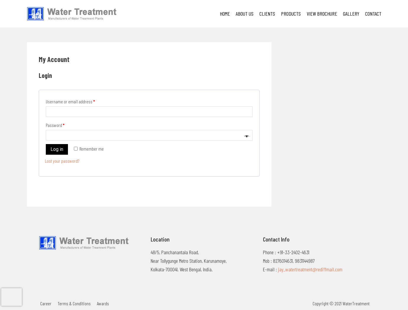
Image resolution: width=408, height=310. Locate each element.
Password (55, 125)
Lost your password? (62, 161)
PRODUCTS (291, 13)
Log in (57, 149)
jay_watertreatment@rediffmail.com (310, 269)
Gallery (351, 13)
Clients (267, 13)
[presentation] (11, 297)
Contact (373, 13)
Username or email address (70, 101)
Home (225, 13)
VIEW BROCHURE (322, 13)
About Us (244, 13)
